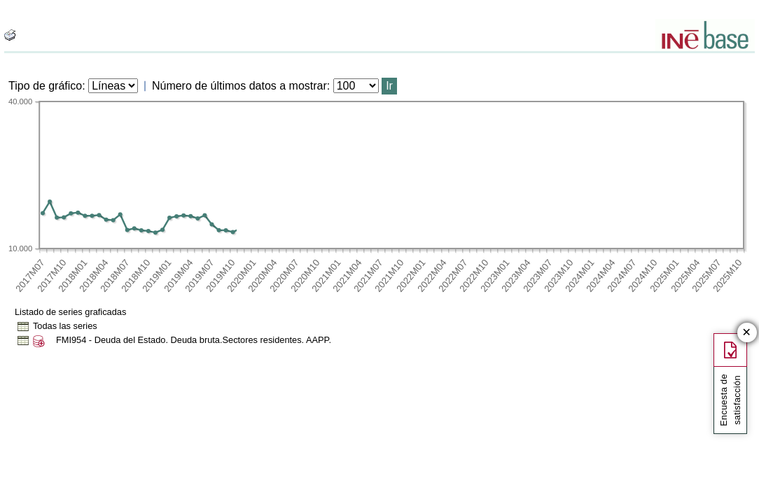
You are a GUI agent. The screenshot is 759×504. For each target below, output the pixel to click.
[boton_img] (9, 35)
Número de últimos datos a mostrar (239, 86)
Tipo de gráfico (45, 86)
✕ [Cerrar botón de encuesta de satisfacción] (747, 332)
